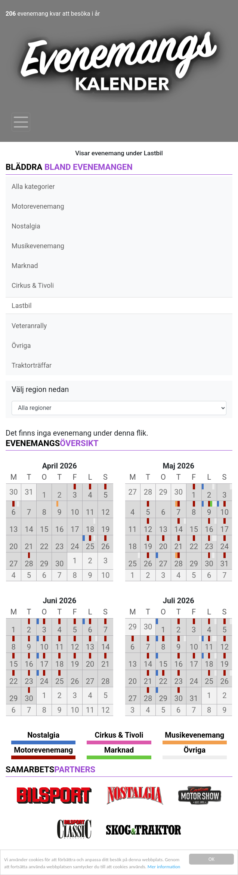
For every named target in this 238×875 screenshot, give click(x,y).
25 (90, 546)
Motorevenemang (38, 206)
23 (59, 546)
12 (105, 512)
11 (90, 512)
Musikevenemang (38, 246)
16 (59, 529)
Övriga (21, 345)
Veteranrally (29, 326)
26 (105, 546)
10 (75, 512)
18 (90, 529)
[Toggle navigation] (21, 122)
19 (105, 529)
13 (13, 529)
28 (29, 563)
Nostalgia (26, 226)
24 (75, 546)
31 (224, 563)
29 (44, 563)
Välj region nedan (40, 389)
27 (13, 563)
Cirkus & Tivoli (33, 285)
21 (29, 546)
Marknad (25, 266)
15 (44, 529)
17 (75, 529)
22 (44, 546)
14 (29, 529)
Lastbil (22, 305)
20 (13, 546)
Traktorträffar (32, 365)
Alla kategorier (33, 186)
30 (59, 563)
